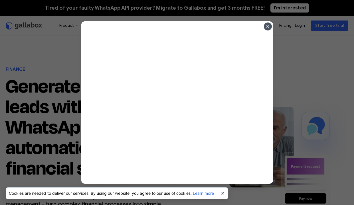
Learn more (203, 193)
